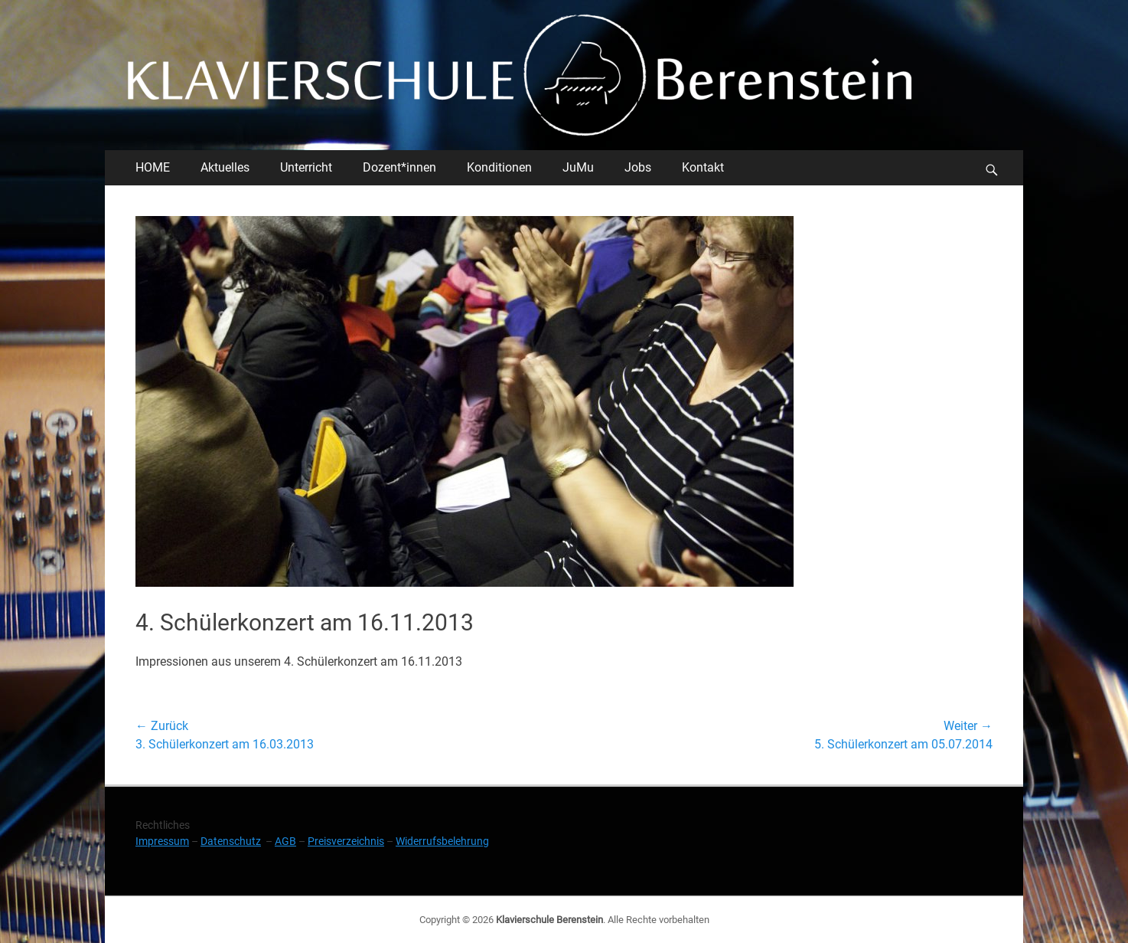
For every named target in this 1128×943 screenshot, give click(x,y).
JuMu (578, 167)
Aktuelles (224, 167)
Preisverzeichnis (346, 841)
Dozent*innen (399, 167)
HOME (152, 167)
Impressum (162, 841)
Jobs (637, 167)
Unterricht (306, 167)
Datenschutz (230, 841)
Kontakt (703, 167)
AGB (285, 841)
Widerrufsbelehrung (442, 841)
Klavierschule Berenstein (549, 919)
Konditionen (499, 167)
